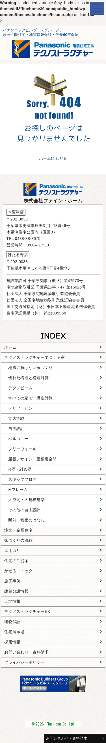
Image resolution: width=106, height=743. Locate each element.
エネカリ (12, 550)
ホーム (10, 347)
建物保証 (12, 621)
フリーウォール (22, 449)
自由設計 (16, 428)
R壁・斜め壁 (19, 469)
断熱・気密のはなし (26, 520)
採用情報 (12, 642)
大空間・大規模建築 (26, 499)
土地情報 (12, 601)
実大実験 (16, 418)
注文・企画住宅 (18, 530)
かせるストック (18, 571)
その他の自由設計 (24, 510)
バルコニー (18, 438)
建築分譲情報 (16, 591)
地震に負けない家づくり (30, 367)
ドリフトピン (20, 408)
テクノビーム (20, 388)
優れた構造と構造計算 (28, 377)
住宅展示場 (14, 632)
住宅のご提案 (16, 560)
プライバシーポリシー (24, 662)
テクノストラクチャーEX (27, 611)
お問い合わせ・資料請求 (66, 738)
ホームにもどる (53, 158)
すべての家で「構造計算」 (32, 398)
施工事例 (12, 581)
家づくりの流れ (18, 540)
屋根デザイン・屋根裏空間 (32, 459)
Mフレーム (18, 489)
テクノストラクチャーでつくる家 (34, 357)
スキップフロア (22, 479)
